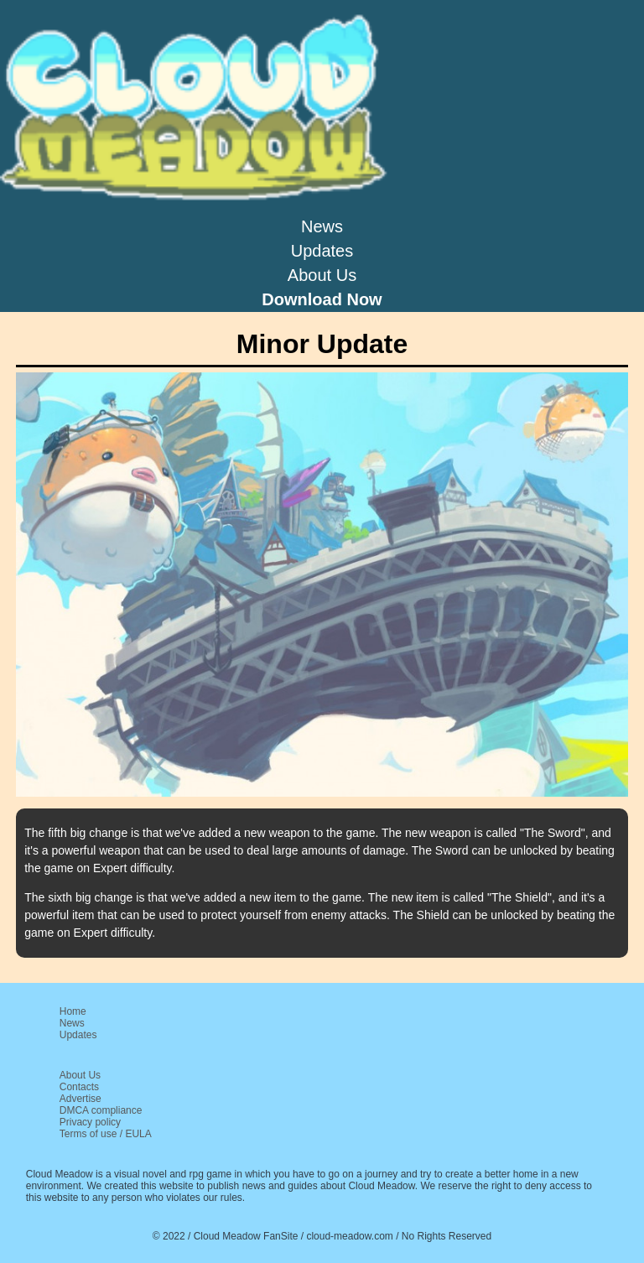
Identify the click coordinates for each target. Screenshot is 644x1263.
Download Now (322, 299)
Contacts (79, 1087)
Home (73, 1011)
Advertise (80, 1098)
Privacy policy (90, 1122)
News (322, 226)
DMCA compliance (101, 1110)
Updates (322, 251)
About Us (322, 275)
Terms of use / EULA (106, 1134)
